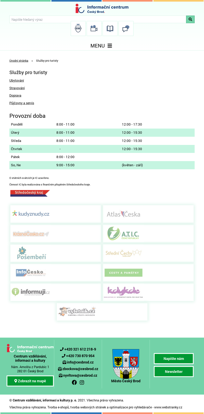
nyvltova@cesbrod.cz (80, 375)
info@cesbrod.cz (80, 362)
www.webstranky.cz (168, 407)
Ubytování (16, 80)
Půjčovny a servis (21, 103)
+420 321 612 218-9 (80, 349)
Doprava (15, 95)
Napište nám (174, 358)
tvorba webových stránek (88, 407)
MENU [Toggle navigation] (102, 45)
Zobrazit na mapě (30, 380)
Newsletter (173, 371)
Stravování (17, 88)
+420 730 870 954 (80, 355)
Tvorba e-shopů (58, 407)
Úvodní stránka (18, 60)
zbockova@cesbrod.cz (80, 368)
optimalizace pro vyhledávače (130, 407)
